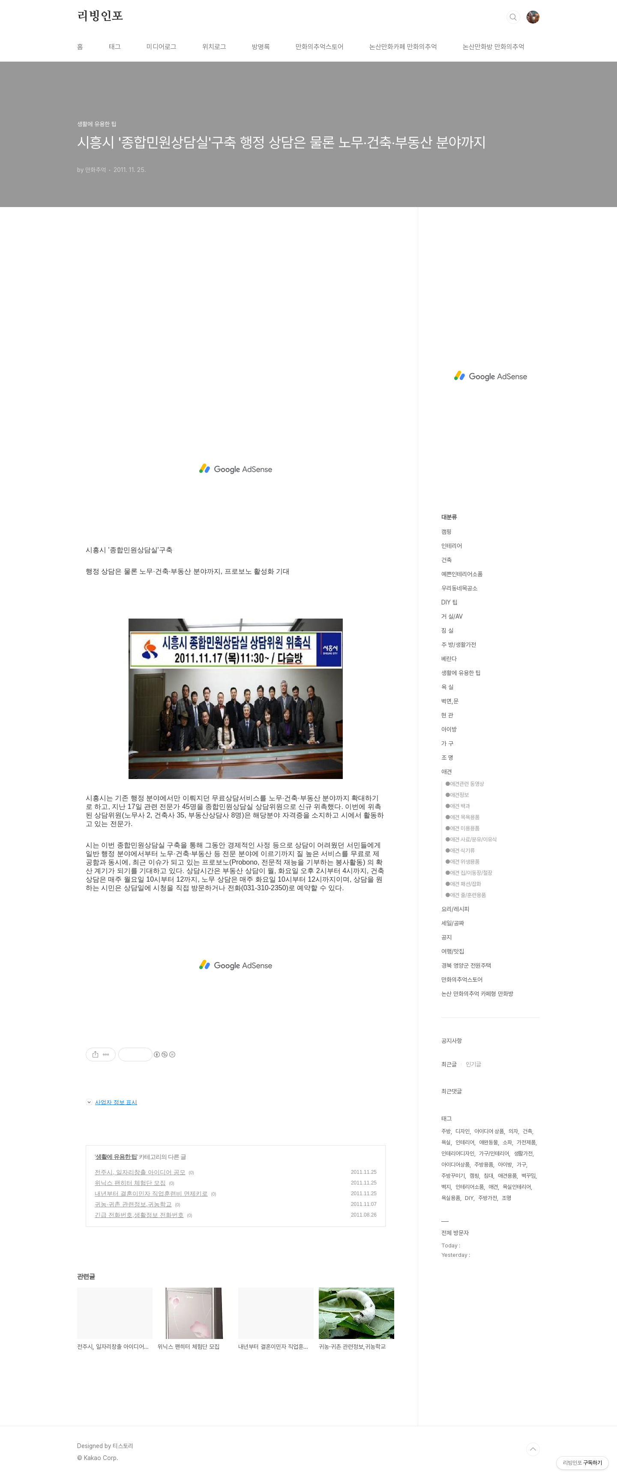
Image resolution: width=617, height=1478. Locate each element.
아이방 (449, 729)
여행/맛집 (452, 951)
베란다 (449, 658)
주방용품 (483, 1164)
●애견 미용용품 (462, 828)
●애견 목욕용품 (462, 817)
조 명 (447, 757)
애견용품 (507, 1176)
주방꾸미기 (453, 1176)
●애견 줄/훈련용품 (465, 895)
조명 (506, 1198)
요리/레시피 (455, 909)
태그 (115, 47)
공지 (446, 937)
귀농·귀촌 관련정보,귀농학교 (133, 1204)
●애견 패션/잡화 (463, 884)
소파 (507, 1142)
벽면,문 (449, 701)
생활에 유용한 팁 (116, 1156)
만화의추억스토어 (320, 47)
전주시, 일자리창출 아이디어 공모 (140, 1172)
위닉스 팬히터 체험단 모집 (130, 1182)
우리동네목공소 (459, 588)
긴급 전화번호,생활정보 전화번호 (139, 1214)
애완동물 (488, 1142)
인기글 (473, 1064)
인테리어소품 (469, 1187)
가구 (521, 1164)
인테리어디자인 (457, 1153)
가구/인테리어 (494, 1153)
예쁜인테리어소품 (461, 574)
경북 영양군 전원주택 (466, 965)
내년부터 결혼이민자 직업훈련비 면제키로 (151, 1193)
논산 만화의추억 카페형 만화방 (477, 993)
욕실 (446, 1142)
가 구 (447, 743)
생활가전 (523, 1153)
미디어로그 (162, 47)
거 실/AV (452, 616)
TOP (533, 1449)
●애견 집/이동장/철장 (468, 873)
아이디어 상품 (489, 1131)
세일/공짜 (452, 923)
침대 (488, 1176)
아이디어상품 (455, 1164)
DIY (469, 1198)
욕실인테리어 (517, 1187)
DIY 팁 (449, 602)
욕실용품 (450, 1198)
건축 (446, 560)
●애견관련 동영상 (464, 784)
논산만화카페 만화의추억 (403, 47)
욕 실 (447, 687)
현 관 (447, 715)
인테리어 (451, 545)
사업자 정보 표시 (111, 1102)
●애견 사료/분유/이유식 (471, 839)
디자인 (462, 1131)
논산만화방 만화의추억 (493, 47)
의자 (513, 1131)
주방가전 (487, 1198)
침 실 (447, 630)
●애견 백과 (457, 806)
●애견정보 (457, 795)
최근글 (449, 1064)
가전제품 (526, 1142)
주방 (446, 1131)
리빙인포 (100, 17)
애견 (446, 771)
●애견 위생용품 (462, 862)
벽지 (446, 1187)
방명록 (261, 47)
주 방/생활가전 (458, 644)
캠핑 (446, 531)
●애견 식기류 (460, 850)
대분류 (449, 517)
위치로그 (214, 47)
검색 (513, 17)
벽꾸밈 (528, 1176)
